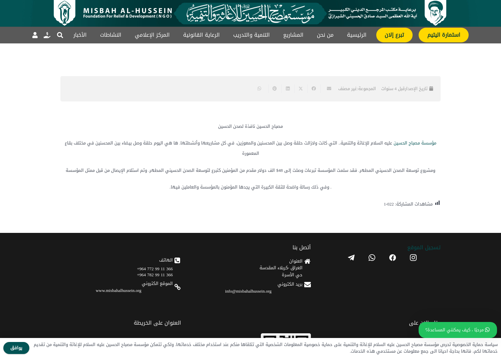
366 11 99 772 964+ (155, 269)
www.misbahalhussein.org (118, 290)
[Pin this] (274, 88)
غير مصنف (347, 88)
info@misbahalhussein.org (248, 291)
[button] (60, 35)
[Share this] (313, 88)
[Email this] (326, 88)
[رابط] (47, 35)
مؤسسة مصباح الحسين (415, 143)
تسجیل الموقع (424, 247)
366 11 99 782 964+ (155, 275)
